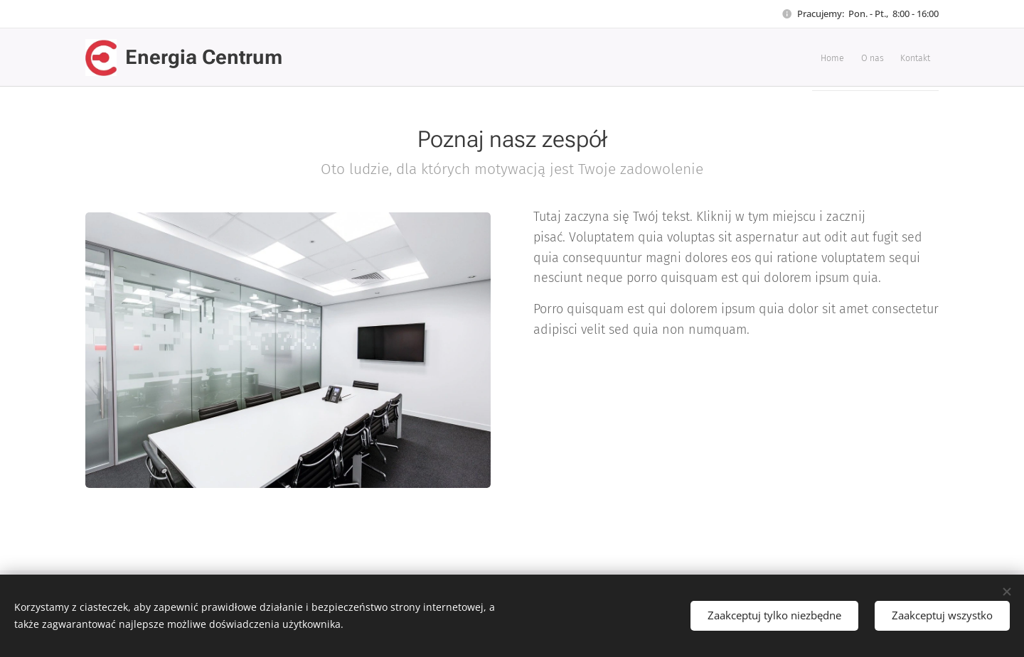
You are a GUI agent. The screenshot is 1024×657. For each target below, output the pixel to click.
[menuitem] (874, 57)
